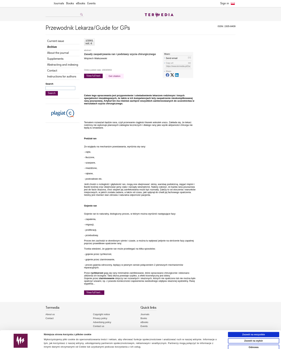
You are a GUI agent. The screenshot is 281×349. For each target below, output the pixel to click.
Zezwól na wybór (253, 329)
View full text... (94, 292)
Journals (59, 3)
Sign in (224, 3)
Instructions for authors (61, 76)
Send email (171, 58)
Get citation (114, 76)
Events (91, 3)
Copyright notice (101, 314)
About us (50, 314)
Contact (52, 70)
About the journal (58, 52)
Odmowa (254, 335)
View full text (93, 76)
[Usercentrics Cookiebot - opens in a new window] (20, 345)
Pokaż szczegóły (166, 344)
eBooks (80, 3)
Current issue (55, 41)
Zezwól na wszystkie (253, 322)
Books (70, 3)
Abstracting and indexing (62, 64)
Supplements (55, 58)
